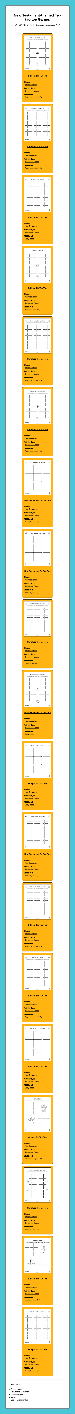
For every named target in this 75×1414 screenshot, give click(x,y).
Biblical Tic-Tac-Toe (37, 76)
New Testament (31, 85)
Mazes (13, 1397)
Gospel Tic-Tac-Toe (37, 783)
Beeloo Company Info (19, 1400)
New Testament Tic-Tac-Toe (37, 500)
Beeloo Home (16, 1389)
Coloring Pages (17, 1394)
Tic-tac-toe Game (32, 91)
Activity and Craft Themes (21, 1392)
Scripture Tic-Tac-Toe (37, 147)
